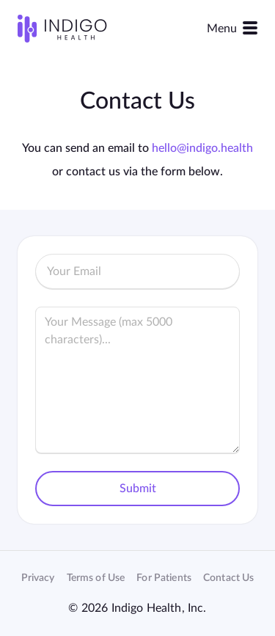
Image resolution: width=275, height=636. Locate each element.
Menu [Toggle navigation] (232, 27)
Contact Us (228, 578)
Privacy (38, 578)
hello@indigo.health (202, 148)
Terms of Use (96, 578)
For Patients (163, 578)
